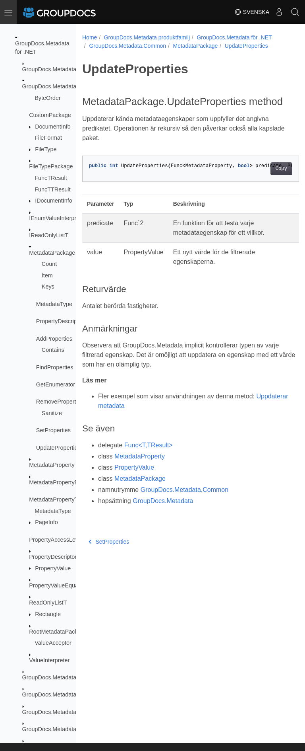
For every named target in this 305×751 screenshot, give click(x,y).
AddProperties (54, 339)
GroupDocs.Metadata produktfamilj (147, 37)
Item (47, 275)
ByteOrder (48, 98)
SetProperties (53, 430)
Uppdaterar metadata (128, 418)
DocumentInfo (53, 126)
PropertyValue (53, 568)
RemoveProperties (59, 401)
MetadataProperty (51, 465)
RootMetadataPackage (58, 631)
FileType (45, 149)
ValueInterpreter (49, 660)
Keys (48, 286)
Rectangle (48, 614)
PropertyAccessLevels (57, 539)
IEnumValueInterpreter (57, 218)
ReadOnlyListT (48, 602)
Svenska (251, 12)
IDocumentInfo (53, 200)
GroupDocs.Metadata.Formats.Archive (71, 712)
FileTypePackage (51, 166)
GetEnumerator (55, 384)
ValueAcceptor (53, 643)
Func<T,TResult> (148, 457)
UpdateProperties (58, 448)
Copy (266, 181)
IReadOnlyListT (48, 235)
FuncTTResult (52, 189)
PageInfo (46, 522)
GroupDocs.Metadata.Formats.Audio (68, 729)
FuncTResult (51, 178)
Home (89, 37)
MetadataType (54, 304)
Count (49, 264)
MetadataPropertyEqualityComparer (74, 482)
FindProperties (54, 367)
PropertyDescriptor (53, 557)
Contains (53, 350)
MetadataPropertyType (58, 499)
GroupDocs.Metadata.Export (58, 694)
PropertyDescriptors (61, 321)
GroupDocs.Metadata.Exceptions (64, 677)
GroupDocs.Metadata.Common (61, 86)
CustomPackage (50, 115)
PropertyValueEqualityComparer (69, 585)
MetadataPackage (52, 253)
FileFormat (48, 138)
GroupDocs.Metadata (49, 69)
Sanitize (52, 413)
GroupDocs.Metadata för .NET (234, 37)
